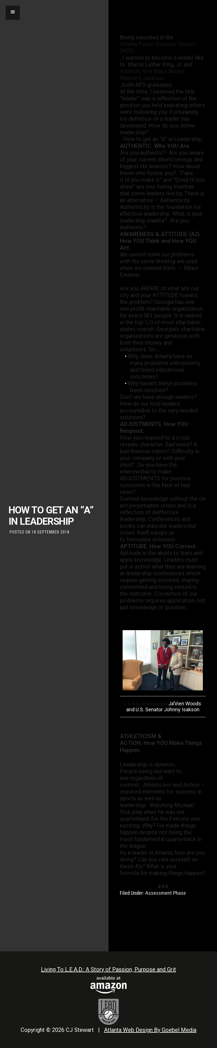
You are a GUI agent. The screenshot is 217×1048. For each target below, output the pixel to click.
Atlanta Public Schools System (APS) (158, 47)
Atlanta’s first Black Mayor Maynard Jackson (152, 74)
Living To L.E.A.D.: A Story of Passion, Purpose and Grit (108, 969)
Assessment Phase (165, 893)
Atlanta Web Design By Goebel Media (150, 1030)
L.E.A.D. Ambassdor (145, 703)
